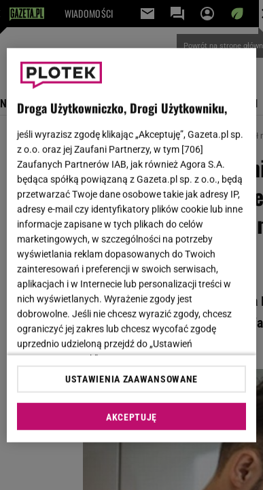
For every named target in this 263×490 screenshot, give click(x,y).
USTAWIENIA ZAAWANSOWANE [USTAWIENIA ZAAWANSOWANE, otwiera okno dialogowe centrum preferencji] (131, 379)
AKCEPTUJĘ (131, 417)
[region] (132, 245)
